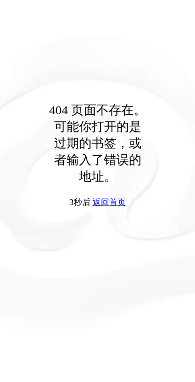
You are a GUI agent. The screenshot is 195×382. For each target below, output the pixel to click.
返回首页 (109, 202)
